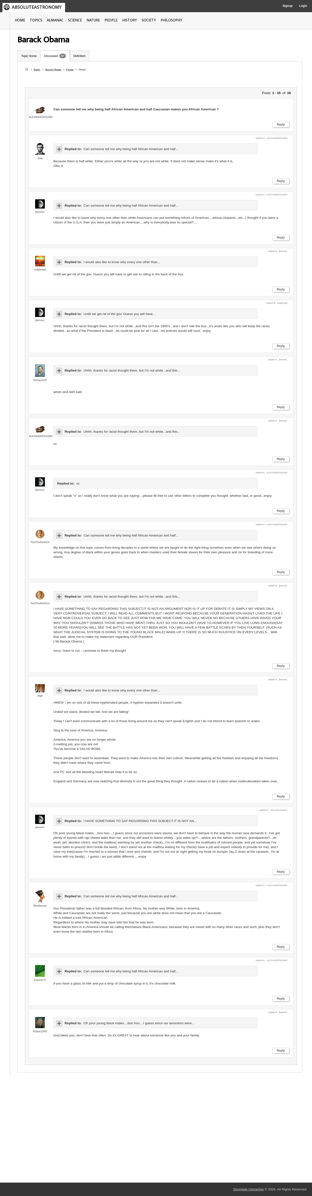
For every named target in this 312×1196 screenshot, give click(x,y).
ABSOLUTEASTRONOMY (36, 7)
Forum (69, 69)
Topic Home (29, 56)
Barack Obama (53, 69)
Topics (37, 69)
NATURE (93, 20)
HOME (20, 20)
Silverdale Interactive (248, 1189)
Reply (281, 124)
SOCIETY (149, 20)
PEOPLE (111, 20)
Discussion (51, 56)
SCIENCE (75, 20)
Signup (287, 6)
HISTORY (129, 20)
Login (303, 6)
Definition (79, 56)
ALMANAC (55, 20)
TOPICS (36, 20)
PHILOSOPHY (171, 20)
